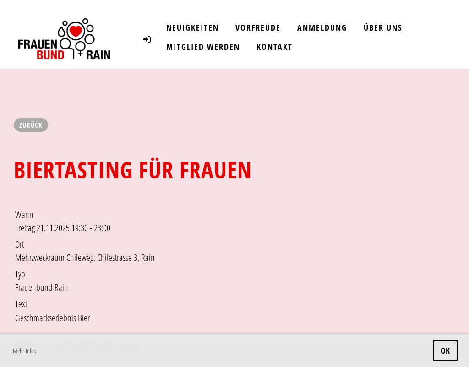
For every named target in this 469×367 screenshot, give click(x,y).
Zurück (31, 125)
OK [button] (445, 350)
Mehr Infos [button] (24, 350)
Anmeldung (322, 27)
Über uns (383, 27)
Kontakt (274, 46)
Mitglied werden (203, 46)
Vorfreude (258, 27)
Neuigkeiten (192, 27)
